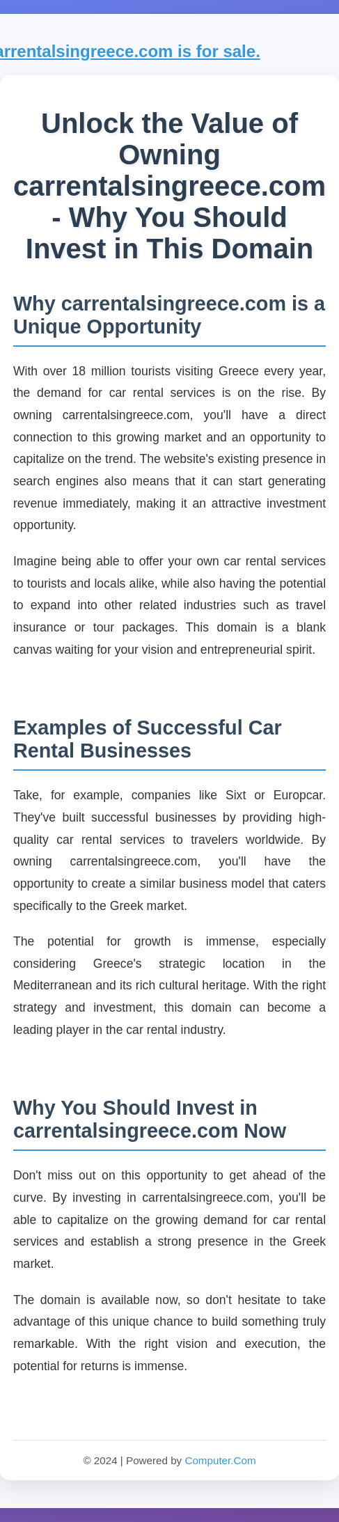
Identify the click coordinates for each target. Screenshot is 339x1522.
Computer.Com (219, 1460)
